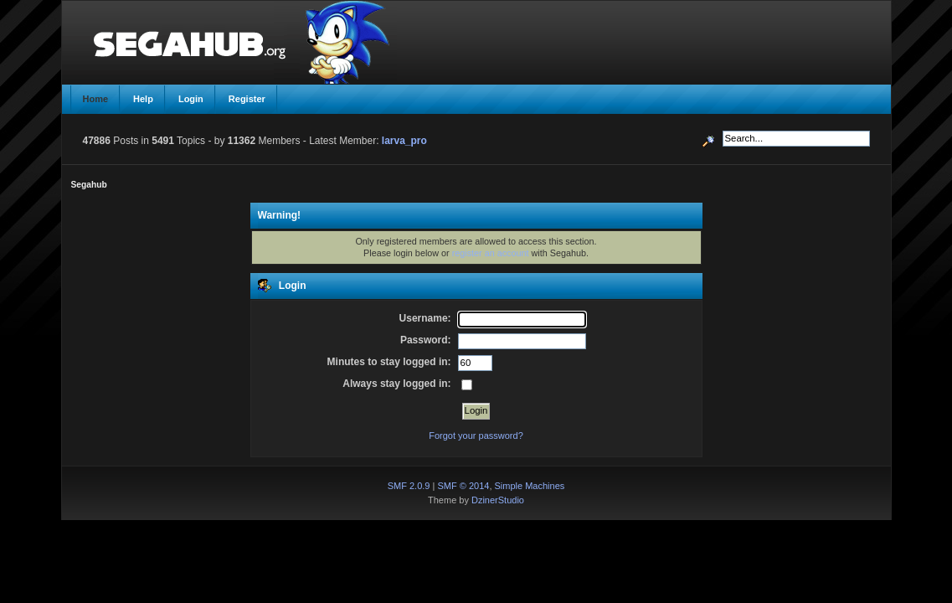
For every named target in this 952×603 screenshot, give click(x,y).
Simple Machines (530, 486)
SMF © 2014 (463, 486)
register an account (490, 253)
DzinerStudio (497, 500)
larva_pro (404, 141)
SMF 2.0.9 (409, 486)
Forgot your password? (476, 435)
